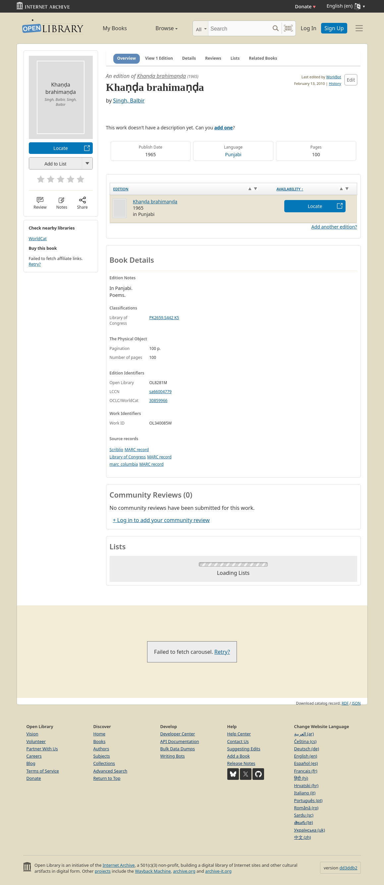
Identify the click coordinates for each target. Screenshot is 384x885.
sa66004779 (160, 391)
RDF (345, 703)
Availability (289, 188)
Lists (235, 58)
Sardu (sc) (303, 815)
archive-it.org (218, 871)
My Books (115, 28)
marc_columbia (124, 464)
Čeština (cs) (305, 741)
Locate (60, 148)
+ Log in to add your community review (161, 520)
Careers (34, 756)
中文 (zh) (302, 837)
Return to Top (107, 778)
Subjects (101, 756)
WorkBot (333, 76)
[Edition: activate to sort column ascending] (191, 189)
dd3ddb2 (348, 868)
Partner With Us (42, 749)
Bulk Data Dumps (177, 749)
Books (99, 741)
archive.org (184, 871)
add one (223, 127)
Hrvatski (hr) (306, 785)
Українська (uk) (309, 830)
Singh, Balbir (128, 100)
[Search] (239, 28)
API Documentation (179, 741)
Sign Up (334, 28)
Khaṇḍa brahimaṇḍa (161, 76)
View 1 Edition (159, 58)
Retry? (35, 264)
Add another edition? (334, 227)
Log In (308, 28)
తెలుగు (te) (303, 822)
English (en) (305, 756)
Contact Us (238, 741)
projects (103, 871)
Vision (32, 734)
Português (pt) (308, 800)
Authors (101, 749)
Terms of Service (43, 771)
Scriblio (116, 449)
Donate (305, 6)
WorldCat (38, 238)
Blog (31, 763)
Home (99, 734)
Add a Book (238, 756)
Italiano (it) (305, 793)
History (335, 83)
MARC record (137, 449)
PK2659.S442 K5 (164, 317)
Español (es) (306, 763)
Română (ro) (306, 808)
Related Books (263, 58)
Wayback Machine (153, 871)
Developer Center (177, 734)
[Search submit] (276, 28)
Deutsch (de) (306, 749)
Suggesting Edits (243, 749)
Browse (159, 28)
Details (189, 58)
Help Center (239, 734)
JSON (356, 703)
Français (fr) (305, 771)
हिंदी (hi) (301, 778)
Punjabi (233, 154)
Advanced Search (110, 771)
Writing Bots (172, 756)
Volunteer (36, 741)
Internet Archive (119, 865)
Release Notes (241, 763)
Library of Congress (128, 457)
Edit (351, 80)
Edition (121, 188)
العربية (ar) (304, 734)
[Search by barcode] (288, 28)
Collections (104, 763)
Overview (126, 58)
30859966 (158, 400)
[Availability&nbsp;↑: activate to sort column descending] (315, 189)
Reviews (213, 58)
